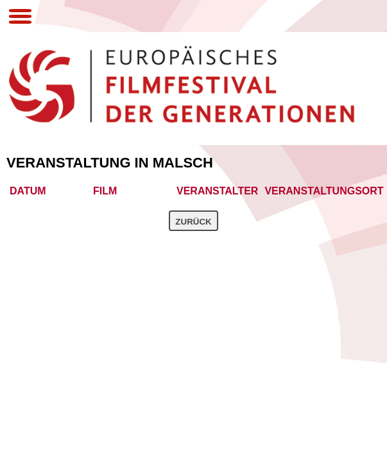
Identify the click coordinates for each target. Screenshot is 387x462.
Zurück (193, 222)
